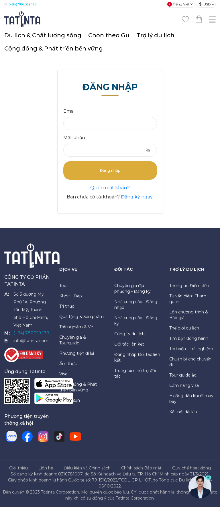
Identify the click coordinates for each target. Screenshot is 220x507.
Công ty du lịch (129, 333)
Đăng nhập (110, 170)
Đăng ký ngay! (137, 197)
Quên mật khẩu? (110, 187)
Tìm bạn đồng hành (188, 338)
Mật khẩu (74, 138)
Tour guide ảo (183, 375)
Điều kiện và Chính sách (87, 468)
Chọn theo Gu (108, 35)
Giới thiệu (18, 468)
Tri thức (66, 306)
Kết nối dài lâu (183, 411)
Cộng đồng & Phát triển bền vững (53, 48)
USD (205, 4)
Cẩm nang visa (184, 385)
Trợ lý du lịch (155, 35)
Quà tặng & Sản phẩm (81, 316)
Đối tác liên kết (129, 344)
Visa (63, 374)
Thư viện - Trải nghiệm (191, 348)
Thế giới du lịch (184, 328)
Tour (63, 285)
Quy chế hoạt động (191, 468)
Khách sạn (69, 400)
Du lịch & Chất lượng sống (42, 35)
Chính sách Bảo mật (141, 468)
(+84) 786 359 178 (22, 4)
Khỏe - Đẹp (70, 296)
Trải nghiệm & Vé (76, 326)
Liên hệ (45, 468)
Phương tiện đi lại (76, 353)
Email (69, 111)
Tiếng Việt (178, 4)
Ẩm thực (68, 363)
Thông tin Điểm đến (189, 285)
